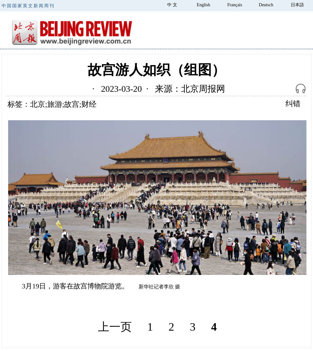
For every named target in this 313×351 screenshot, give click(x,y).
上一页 (115, 327)
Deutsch (266, 5)
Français (234, 5)
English (203, 5)
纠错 (292, 104)
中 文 (172, 5)
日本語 (297, 5)
